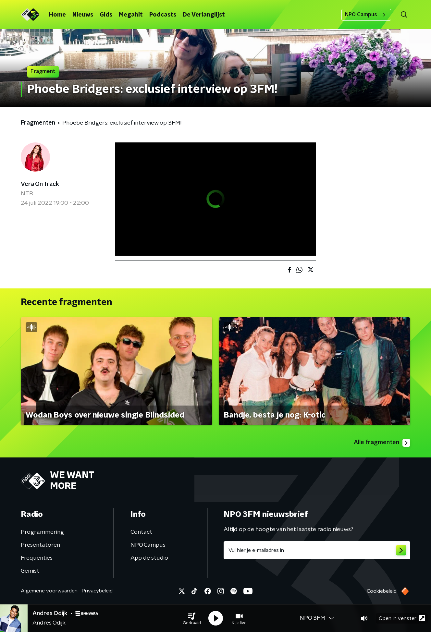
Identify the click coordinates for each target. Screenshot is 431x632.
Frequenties (37, 558)
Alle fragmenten (382, 443)
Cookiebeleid (382, 591)
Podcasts (162, 15)
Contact (141, 532)
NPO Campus (366, 14)
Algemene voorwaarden (49, 590)
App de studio (149, 558)
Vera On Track (40, 184)
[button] (191, 618)
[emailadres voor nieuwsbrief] (317, 550)
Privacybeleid (97, 590)
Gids (106, 15)
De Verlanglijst (204, 15)
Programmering (42, 532)
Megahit (131, 15)
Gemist (30, 571)
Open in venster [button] (402, 618)
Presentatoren (40, 545)
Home (57, 15)
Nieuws (82, 15)
